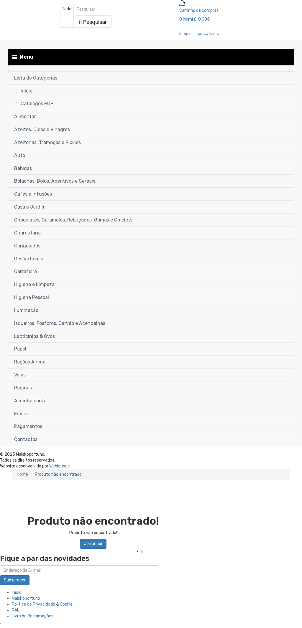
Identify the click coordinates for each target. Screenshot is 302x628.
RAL (15, 610)
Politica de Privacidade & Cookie (42, 604)
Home (22, 474)
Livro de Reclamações (32, 616)
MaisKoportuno (26, 598)
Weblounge (59, 466)
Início (17, 592)
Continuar (93, 543)
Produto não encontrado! (59, 474)
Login (185, 34)
